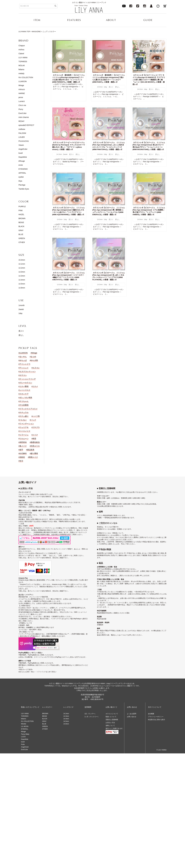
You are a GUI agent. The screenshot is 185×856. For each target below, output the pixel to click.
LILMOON (22, 81)
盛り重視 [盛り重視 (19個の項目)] (34, 453)
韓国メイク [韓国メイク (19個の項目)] (33, 457)
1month (21, 305)
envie (20, 165)
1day (20, 313)
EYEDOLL (24, 729)
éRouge (21, 161)
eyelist (21, 177)
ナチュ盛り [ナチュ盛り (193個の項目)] (24, 416)
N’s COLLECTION (27, 721)
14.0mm (21, 272)
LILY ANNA (22, 58)
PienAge (21, 185)
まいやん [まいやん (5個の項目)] (23, 357)
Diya (20, 181)
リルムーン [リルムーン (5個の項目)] (24, 438)
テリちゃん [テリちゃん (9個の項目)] (24, 401)
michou (21, 50)
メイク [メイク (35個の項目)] (35, 435)
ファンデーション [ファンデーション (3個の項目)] (27, 424)
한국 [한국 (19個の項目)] (21, 461)
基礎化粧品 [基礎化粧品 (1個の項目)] (35, 442)
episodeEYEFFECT (26, 125)
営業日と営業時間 (112, 720)
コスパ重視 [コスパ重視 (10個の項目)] (24, 386)
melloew (21, 129)
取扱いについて (111, 717)
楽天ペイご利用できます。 (115, 728)
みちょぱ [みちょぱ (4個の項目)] (23, 360)
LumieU (21, 101)
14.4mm (21, 280)
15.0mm (21, 260)
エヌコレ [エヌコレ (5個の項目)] (36, 368)
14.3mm (21, 276)
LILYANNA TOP (24, 31)
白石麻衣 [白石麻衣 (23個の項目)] (23, 453)
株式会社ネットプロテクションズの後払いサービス (51, 528)
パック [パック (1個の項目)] (33, 420)
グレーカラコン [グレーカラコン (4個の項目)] (26, 383)
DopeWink (22, 157)
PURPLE (22, 206)
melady (21, 73)
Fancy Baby (25, 734)
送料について (110, 725)
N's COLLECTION (25, 77)
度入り (21, 331)
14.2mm (21, 268)
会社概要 (151, 714)
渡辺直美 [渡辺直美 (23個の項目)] (30, 450)
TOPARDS (22, 61)
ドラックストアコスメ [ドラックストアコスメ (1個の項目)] (29, 409)
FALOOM (22, 133)
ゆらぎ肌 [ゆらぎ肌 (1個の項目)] (34, 360)
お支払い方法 (110, 722)
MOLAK (21, 65)
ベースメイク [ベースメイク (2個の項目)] (25, 431)
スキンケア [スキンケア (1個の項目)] (24, 394)
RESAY (21, 121)
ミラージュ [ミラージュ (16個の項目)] (24, 435)
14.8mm (21, 288)
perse (20, 97)
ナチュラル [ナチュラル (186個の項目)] (24, 412)
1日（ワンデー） (90, 714)
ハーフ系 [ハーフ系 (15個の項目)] (36, 416)
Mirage (21, 85)
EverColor (22, 113)
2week (21, 309)
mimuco (21, 89)
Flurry (20, 109)
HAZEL (21, 214)
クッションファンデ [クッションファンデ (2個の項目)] (28, 379)
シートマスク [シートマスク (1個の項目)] (25, 390)
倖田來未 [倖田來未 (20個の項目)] (23, 442)
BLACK (21, 226)
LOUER (21, 137)
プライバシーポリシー (155, 717)
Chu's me (22, 105)
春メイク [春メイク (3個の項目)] (23, 446)
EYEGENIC (23, 169)
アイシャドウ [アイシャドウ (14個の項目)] (25, 364)
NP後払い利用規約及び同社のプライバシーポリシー (49, 530)
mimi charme (23, 117)
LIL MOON (24, 726)
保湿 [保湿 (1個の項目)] (34, 438)
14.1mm (21, 264)
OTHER (21, 242)
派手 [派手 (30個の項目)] (21, 450)
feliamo (21, 69)
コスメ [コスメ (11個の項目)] (35, 386)
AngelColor (22, 149)
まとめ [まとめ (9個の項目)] (33, 357)
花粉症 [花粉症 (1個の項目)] (22, 457)
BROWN (21, 218)
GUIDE (148, 20)
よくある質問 (131, 714)
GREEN (21, 238)
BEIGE (21, 222)
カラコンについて (112, 714)
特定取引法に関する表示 (156, 720)
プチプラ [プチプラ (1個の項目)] (36, 427)
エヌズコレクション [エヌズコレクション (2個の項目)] (28, 371)
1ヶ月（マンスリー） (92, 717)
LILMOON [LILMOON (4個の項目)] (24, 353)
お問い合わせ (131, 717)
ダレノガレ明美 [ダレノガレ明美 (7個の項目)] (26, 397)
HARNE (21, 93)
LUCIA (23, 737)
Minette (23, 724)
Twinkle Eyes (23, 189)
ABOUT (111, 20)
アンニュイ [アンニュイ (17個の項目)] (24, 368)
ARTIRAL (22, 173)
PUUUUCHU (23, 141)
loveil (20, 153)
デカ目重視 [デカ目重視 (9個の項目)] (24, 405)
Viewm (21, 145)
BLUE (20, 234)
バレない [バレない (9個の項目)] (23, 420)
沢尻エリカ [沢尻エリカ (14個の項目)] (35, 446)
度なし (21, 335)
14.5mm (21, 284)
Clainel (21, 54)
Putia (23, 744)
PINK (20, 210)
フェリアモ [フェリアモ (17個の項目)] (24, 427)
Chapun (21, 46)
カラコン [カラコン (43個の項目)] (23, 375)
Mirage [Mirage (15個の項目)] (34, 353)
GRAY (21, 230)
